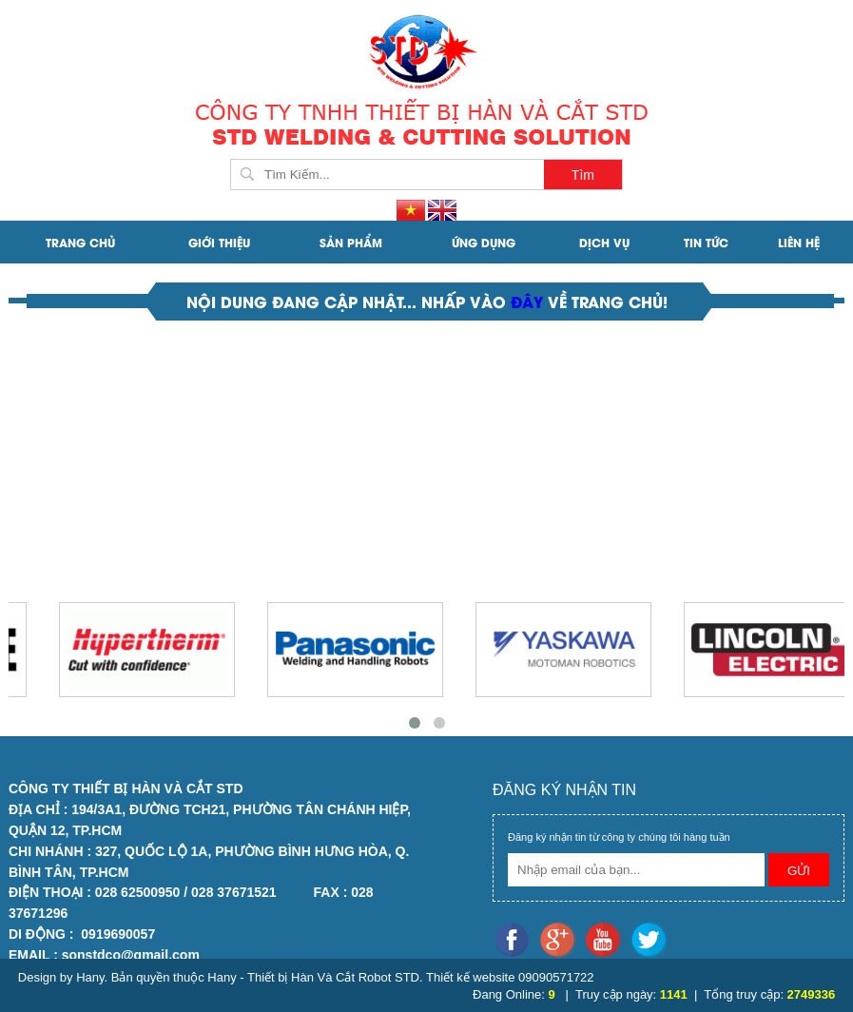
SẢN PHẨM (351, 242)
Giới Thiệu (219, 242)
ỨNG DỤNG (483, 242)
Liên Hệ (799, 242)
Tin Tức (706, 242)
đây (529, 301)
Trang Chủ (80, 242)
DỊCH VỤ (604, 242)
